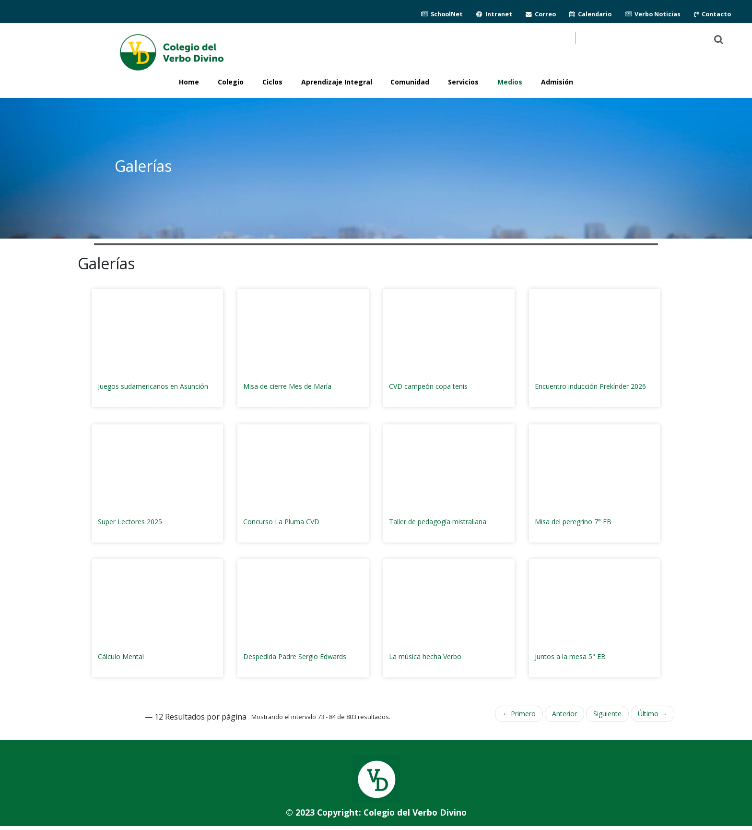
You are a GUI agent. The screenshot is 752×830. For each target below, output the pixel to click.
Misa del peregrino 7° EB (573, 521)
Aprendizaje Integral (336, 81)
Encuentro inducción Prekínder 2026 (590, 386)
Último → (652, 713)
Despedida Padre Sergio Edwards (294, 656)
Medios (509, 81)
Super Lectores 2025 (130, 521)
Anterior (564, 713)
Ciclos (272, 81)
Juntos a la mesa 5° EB (570, 656)
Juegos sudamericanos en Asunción (153, 386)
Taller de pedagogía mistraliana (437, 521)
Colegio (231, 81)
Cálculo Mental (121, 656)
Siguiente (607, 713)
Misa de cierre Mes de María (287, 386)
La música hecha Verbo (425, 656)
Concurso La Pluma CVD (281, 521)
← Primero (519, 713)
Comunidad (409, 81)
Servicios (463, 81)
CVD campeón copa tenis (428, 386)
